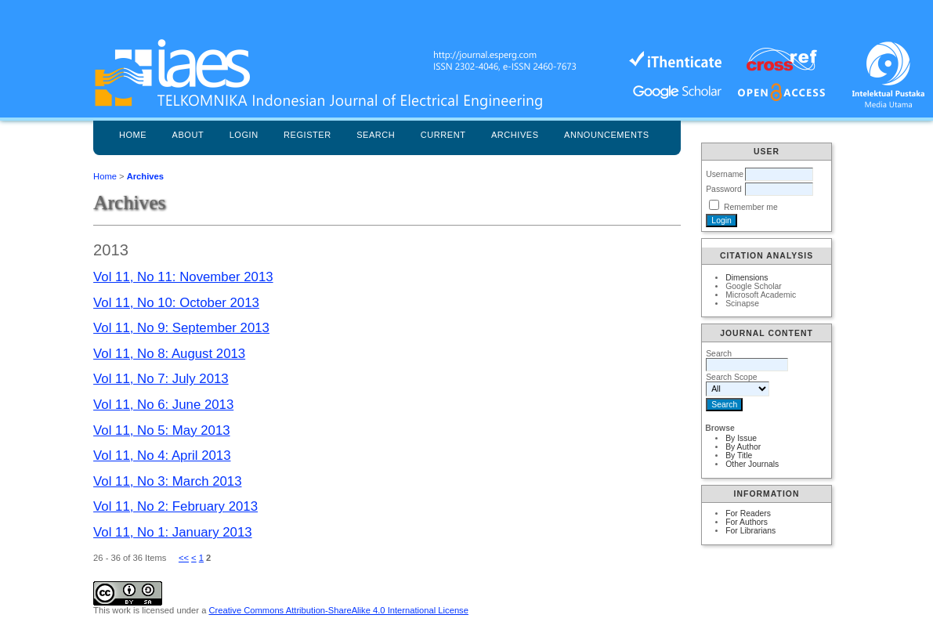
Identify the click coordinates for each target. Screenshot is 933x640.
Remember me (751, 207)
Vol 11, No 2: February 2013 (175, 506)
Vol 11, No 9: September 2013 (181, 327)
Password (724, 189)
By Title (738, 455)
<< (184, 557)
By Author (743, 447)
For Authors (746, 522)
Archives (515, 134)
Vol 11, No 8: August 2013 (169, 353)
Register (307, 134)
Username (724, 174)
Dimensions (746, 277)
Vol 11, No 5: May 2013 (161, 430)
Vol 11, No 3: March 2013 (167, 481)
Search (375, 134)
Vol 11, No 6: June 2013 (163, 404)
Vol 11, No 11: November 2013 (183, 276)
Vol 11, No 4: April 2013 (161, 455)
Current (443, 134)
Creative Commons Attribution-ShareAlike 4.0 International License (338, 610)
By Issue (741, 438)
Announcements (606, 134)
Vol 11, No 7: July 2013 (161, 378)
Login (244, 134)
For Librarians (750, 530)
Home (132, 134)
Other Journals (752, 464)
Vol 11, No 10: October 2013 (176, 302)
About (188, 134)
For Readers (748, 513)
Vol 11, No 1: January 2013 (172, 532)
